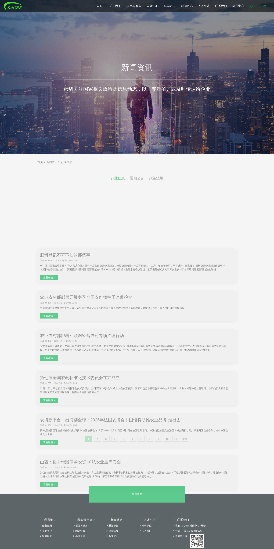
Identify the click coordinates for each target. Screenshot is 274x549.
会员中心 (238, 6)
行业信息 (66, 162)
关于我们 (115, 6)
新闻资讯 (187, 6)
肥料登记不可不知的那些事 (65, 336)
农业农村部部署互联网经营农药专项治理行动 (82, 417)
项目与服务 (134, 6)
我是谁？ (48, 545)
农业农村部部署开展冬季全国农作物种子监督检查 (86, 378)
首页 (100, 6)
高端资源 (170, 6)
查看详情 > (49, 359)
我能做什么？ (84, 545)
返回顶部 (137, 519)
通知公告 (137, 181)
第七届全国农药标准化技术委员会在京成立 (80, 459)
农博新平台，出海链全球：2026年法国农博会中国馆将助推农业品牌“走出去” (111, 501)
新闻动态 (114, 545)
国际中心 (152, 6)
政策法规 (156, 181)
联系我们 (221, 6)
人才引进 (204, 6)
